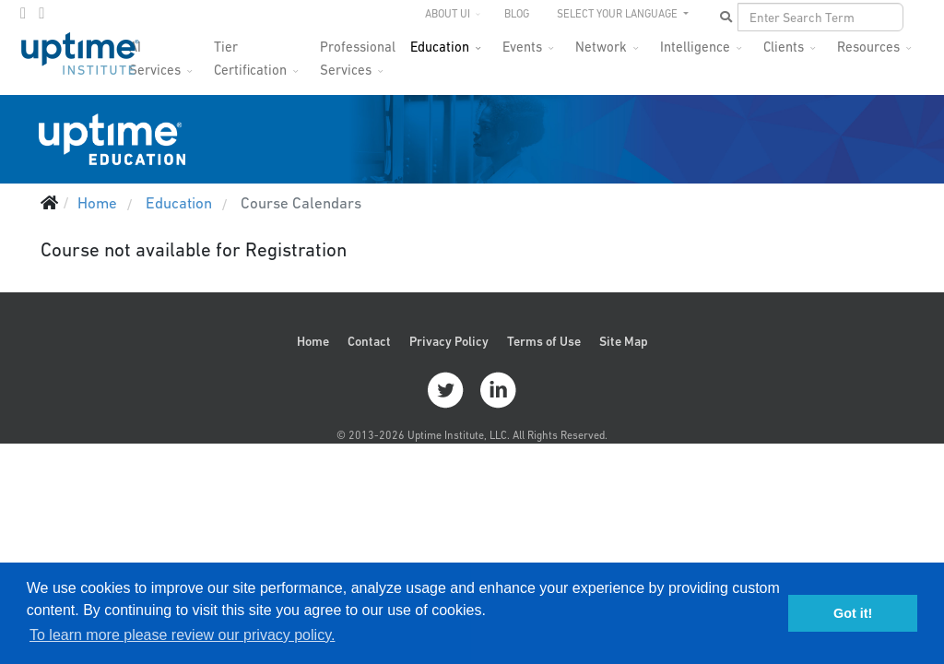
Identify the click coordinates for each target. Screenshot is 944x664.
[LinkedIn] (41, 13)
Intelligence (695, 46)
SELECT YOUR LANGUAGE (618, 13)
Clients (783, 46)
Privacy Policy (449, 341)
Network (601, 46)
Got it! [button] (852, 613)
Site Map (623, 341)
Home (313, 341)
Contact (369, 341)
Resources (868, 46)
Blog (516, 13)
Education (439, 46)
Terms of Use (544, 341)
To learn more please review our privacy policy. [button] (182, 635)
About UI (447, 13)
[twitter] (23, 13)
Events (522, 46)
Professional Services (357, 52)
